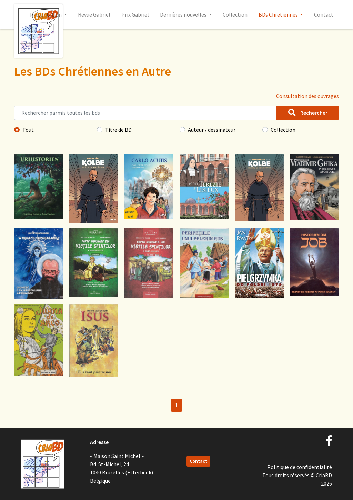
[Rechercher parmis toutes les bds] (145, 113)
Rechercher (307, 112)
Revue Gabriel (94, 14)
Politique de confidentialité (299, 466)
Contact (323, 14)
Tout (28, 129)
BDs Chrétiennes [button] (279, 14)
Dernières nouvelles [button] (184, 14)
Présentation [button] (46, 14)
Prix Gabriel (135, 14)
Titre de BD (118, 129)
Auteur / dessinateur (211, 129)
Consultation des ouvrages (307, 95)
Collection (235, 14)
